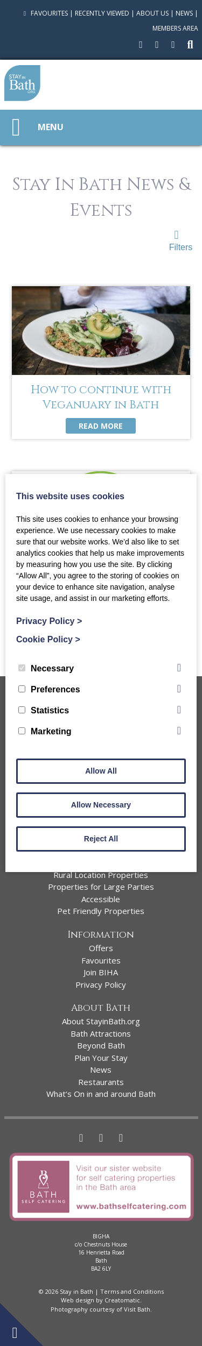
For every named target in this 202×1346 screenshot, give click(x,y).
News (184, 13)
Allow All (101, 771)
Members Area (175, 28)
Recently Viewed (102, 13)
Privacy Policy (100, 984)
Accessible (100, 899)
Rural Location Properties (100, 874)
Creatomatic (122, 1300)
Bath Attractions (101, 1033)
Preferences (49, 689)
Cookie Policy (48, 639)
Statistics (43, 710)
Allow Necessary (101, 804)
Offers (101, 948)
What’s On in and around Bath (101, 1093)
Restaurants (101, 1081)
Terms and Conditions (132, 1291)
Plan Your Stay (101, 1057)
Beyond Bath (101, 1045)
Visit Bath (137, 1309)
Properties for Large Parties (101, 886)
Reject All (101, 838)
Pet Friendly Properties (100, 910)
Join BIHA (100, 972)
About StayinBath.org (101, 1021)
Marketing (45, 731)
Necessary (46, 668)
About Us (152, 13)
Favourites (44, 13)
